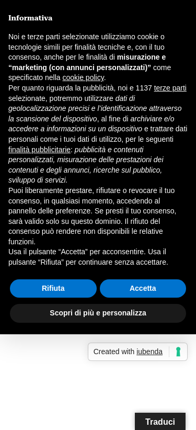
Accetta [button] (143, 288)
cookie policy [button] (83, 77)
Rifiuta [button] (53, 288)
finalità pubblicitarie (39, 149)
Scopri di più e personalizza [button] (98, 313)
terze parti (170, 88)
